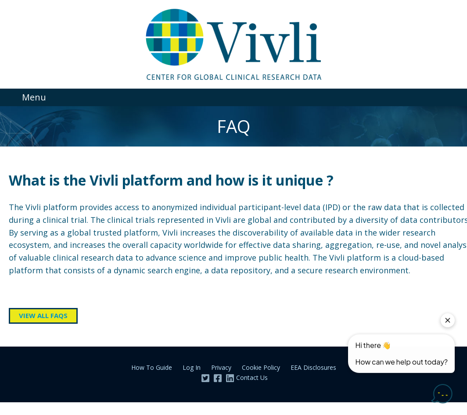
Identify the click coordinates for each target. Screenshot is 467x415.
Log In (192, 367)
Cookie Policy (261, 367)
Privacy (221, 367)
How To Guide (151, 367)
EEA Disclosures (313, 367)
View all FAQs (43, 315)
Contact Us (252, 377)
